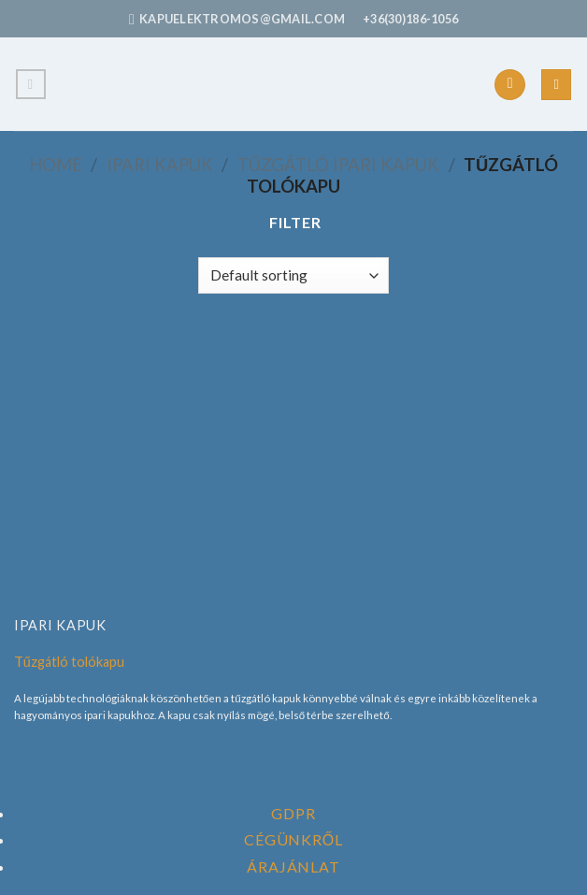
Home (55, 164)
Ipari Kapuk (160, 164)
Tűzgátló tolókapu (69, 662)
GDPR (293, 813)
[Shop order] (293, 275)
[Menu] (31, 84)
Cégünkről (293, 839)
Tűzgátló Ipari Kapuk (338, 164)
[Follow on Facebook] (509, 85)
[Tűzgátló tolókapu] (294, 469)
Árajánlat (293, 866)
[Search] (556, 84)
